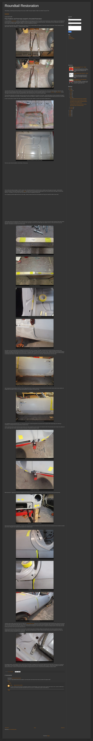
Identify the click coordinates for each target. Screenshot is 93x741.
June (71, 93)
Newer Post (7, 727)
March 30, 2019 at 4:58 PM (18, 685)
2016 (70, 113)
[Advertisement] (35, 717)
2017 (70, 111)
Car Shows (71, 37)
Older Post (62, 727)
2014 (70, 115)
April (71, 96)
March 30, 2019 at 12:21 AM (16, 678)
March (71, 97)
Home (35, 727)
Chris (11, 685)
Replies (10, 683)
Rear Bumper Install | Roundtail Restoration (77, 105)
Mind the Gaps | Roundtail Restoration (76, 102)
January (71, 108)
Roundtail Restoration (22, 6)
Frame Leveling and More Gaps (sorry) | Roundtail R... (78, 98)
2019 (70, 89)
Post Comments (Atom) (12, 729)
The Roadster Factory (30, 623)
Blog (70, 36)
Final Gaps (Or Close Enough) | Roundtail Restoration (78, 101)
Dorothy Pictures (71, 38)
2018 (70, 110)
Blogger (48, 735)
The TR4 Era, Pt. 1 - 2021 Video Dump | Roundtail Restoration (80, 80)
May (71, 94)
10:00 (25, 191)
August (71, 90)
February (71, 107)
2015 (70, 114)
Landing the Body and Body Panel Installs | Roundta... (78, 104)
